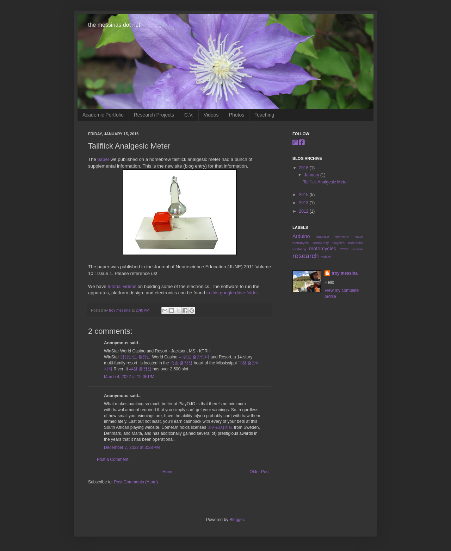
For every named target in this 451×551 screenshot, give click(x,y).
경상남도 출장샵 (135, 357)
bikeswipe (341, 237)
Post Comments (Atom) (136, 482)
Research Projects (154, 115)
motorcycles (322, 248)
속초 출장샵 (181, 363)
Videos (211, 115)
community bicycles (329, 243)
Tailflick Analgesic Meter (325, 182)
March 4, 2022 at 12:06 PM (129, 376)
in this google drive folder (232, 292)
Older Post (259, 471)
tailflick (326, 257)
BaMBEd (322, 237)
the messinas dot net (114, 25)
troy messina (120, 310)
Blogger (236, 519)
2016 (304, 167)
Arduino (301, 236)
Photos (237, 115)
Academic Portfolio (103, 115)
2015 (304, 194)
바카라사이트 (220, 427)
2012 (304, 211)
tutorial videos (121, 286)
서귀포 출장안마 (194, 357)
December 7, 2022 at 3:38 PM (132, 447)
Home (168, 471)
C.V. (188, 115)
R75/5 (344, 249)
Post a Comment (112, 459)
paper (103, 159)
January (312, 175)
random (357, 249)
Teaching (264, 115)
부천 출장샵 (140, 369)
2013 (304, 202)
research (305, 255)
